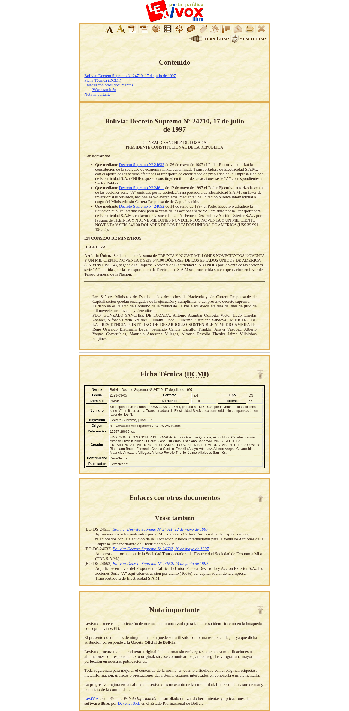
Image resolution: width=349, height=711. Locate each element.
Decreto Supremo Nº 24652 (141, 206)
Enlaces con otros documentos (108, 85)
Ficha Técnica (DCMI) (102, 80)
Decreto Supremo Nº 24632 (141, 164)
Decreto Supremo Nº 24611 (141, 188)
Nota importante (97, 94)
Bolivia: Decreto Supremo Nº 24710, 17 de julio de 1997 (130, 76)
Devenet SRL (129, 703)
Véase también (104, 89)
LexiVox (92, 698)
